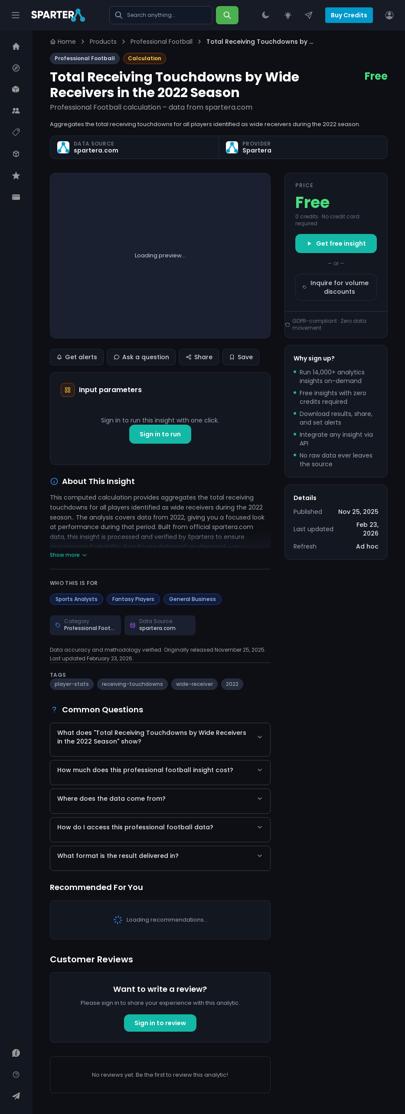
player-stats (72, 684)
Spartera (256, 150)
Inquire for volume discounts (336, 287)
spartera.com (96, 150)
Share (199, 357)
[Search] (227, 15)
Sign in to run (160, 434)
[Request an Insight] (288, 15)
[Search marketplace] (160, 15)
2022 (232, 684)
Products (103, 41)
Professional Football (162, 41)
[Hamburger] (15, 15)
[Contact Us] (308, 15)
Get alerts (76, 357)
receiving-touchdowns (132, 684)
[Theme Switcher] (265, 15)
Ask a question (141, 357)
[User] (389, 15)
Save (241, 357)
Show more (69, 555)
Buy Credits (349, 15)
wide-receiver (194, 684)
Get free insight (336, 243)
